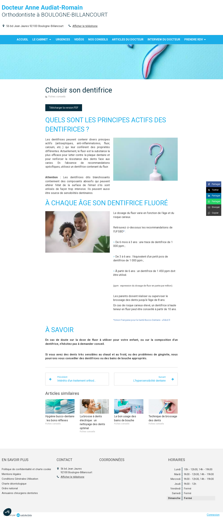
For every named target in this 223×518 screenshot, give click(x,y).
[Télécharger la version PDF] (63, 107)
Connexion (213, 514)
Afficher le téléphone (85, 26)
